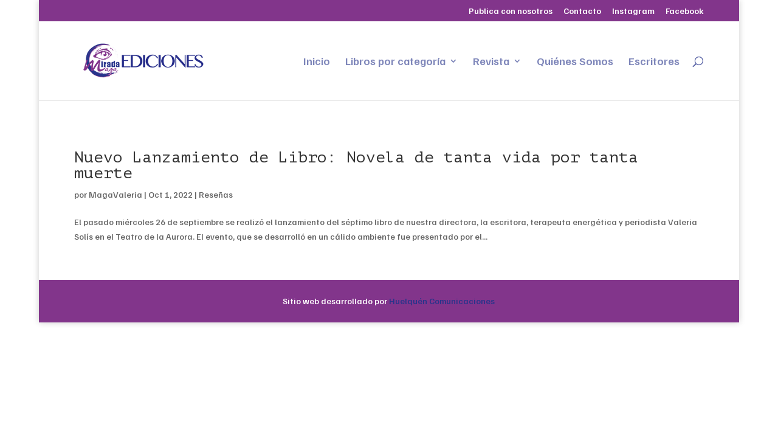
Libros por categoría (395, 62)
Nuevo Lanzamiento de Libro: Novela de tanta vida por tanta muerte (356, 165)
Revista (491, 62)
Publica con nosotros (511, 11)
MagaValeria (115, 194)
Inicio (316, 62)
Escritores (654, 62)
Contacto (582, 11)
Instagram (633, 11)
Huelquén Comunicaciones (442, 301)
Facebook (685, 11)
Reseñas (216, 194)
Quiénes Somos (575, 62)
